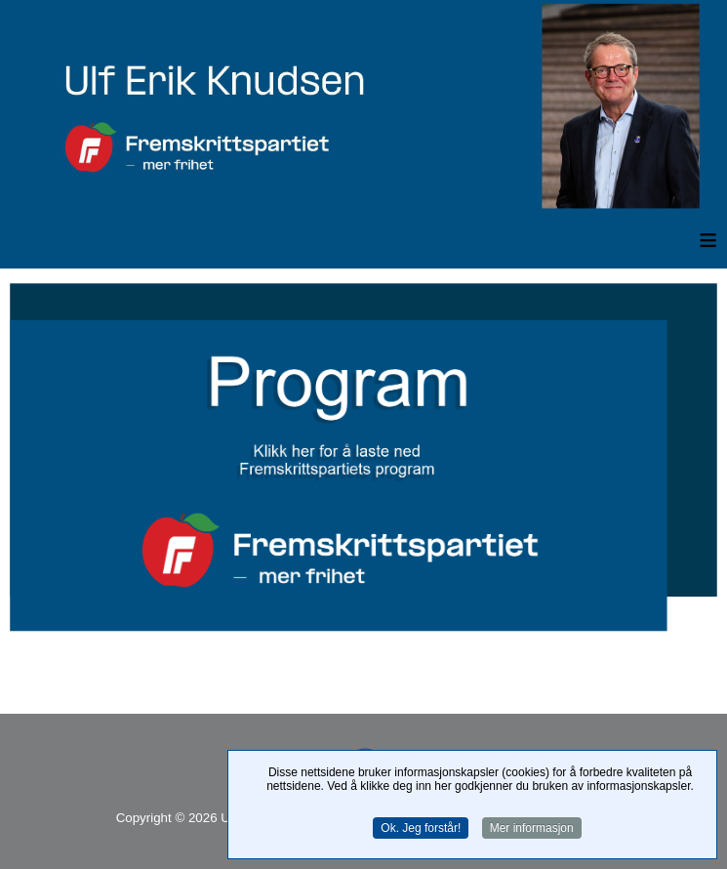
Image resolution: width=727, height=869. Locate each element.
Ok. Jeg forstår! (421, 828)
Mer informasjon (532, 828)
